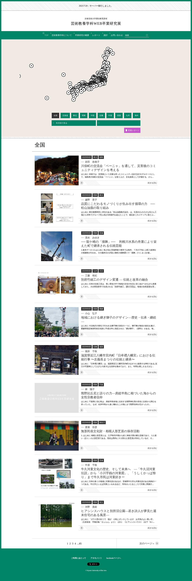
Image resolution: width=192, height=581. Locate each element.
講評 (106, 35)
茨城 (101, 233)
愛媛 (101, 309)
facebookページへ (113, 558)
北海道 (65, 115)
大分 (101, 271)
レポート (96, 35)
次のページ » (144, 543)
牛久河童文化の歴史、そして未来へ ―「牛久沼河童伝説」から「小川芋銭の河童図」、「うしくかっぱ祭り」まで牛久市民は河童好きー (118, 473)
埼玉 (101, 502)
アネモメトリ (96, 558)
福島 (101, 157)
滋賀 (101, 347)
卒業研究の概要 (82, 35)
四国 (119, 115)
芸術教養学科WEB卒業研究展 (96, 21)
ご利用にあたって (78, 558)
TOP (46, 35)
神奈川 (102, 422)
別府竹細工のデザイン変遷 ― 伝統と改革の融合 (114, 279)
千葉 (101, 385)
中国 (110, 115)
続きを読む (152, 183)
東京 (101, 195)
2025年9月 (86, 157)
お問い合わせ (117, 35)
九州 (128, 115)
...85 (80, 543)
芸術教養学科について (62, 35)
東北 (75, 115)
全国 (55, 115)
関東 (84, 115)
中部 (92, 115)
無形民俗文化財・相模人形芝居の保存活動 (110, 431)
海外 (136, 115)
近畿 (101, 115)
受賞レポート (132, 130)
